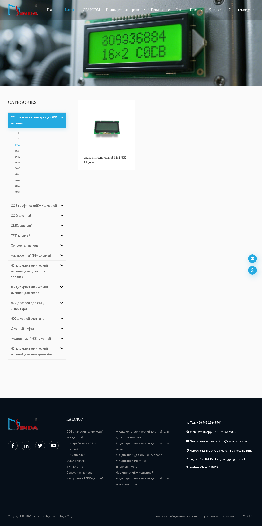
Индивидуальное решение (125, 10)
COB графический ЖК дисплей (81, 446)
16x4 (17, 162)
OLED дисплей (76, 460)
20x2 (17, 168)
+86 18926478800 (224, 432)
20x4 (17, 174)
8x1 (17, 133)
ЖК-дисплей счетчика (131, 460)
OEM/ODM (91, 10)
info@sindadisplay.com (234, 441)
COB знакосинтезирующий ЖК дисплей (85, 434)
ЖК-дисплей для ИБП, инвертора (139, 455)
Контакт (215, 10)
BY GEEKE (247, 516)
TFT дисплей (75, 466)
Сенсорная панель (79, 472)
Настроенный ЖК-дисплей (85, 478)
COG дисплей (75, 455)
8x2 (17, 139)
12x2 (17, 145)
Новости (196, 10)
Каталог (71, 10)
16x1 (17, 150)
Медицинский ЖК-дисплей (134, 472)
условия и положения (219, 516)
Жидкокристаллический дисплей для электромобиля (142, 481)
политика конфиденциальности (174, 516)
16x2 (17, 156)
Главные (53, 10)
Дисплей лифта (126, 466)
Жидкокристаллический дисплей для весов (142, 446)
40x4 (17, 191)
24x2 (17, 180)
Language (246, 10)
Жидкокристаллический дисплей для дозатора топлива (142, 434)
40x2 (17, 186)
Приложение (160, 10)
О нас (180, 10)
